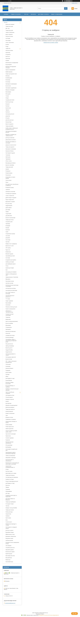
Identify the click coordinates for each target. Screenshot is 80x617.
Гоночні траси (8, 180)
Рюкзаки (7, 227)
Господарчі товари (10, 503)
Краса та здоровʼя (9, 124)
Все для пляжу (9, 203)
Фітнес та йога (9, 161)
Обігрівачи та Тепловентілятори (9, 311)
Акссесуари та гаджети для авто (11, 450)
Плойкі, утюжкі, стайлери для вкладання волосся (12, 129)
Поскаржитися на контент (43, 615)
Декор (7, 376)
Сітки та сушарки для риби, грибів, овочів (11, 431)
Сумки (7, 231)
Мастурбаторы (9, 557)
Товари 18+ (8, 48)
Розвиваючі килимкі (10, 187)
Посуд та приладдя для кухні (12, 481)
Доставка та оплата (43, 14)
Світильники (8, 364)
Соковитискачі (9, 327)
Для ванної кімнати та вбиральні (10, 499)
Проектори (8, 52)
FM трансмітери (9, 445)
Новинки (7, 60)
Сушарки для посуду (10, 335)
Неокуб (7, 401)
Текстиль (7, 505)
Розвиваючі (8, 171)
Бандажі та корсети (10, 399)
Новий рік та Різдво (10, 479)
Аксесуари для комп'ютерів (11, 290)
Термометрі (8, 159)
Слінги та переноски (10, 195)
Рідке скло (8, 249)
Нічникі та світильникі (10, 413)
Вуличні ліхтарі (9, 359)
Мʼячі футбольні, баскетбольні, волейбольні (12, 185)
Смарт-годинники (9, 300)
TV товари (8, 298)
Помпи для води (9, 511)
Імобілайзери (8, 447)
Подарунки (8, 370)
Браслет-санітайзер (10, 165)
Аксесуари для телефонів (11, 271)
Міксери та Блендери (10, 89)
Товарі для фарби (9, 126)
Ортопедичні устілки (10, 395)
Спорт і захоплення (10, 42)
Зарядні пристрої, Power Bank (12, 277)
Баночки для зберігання (11, 331)
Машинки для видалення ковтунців (11, 67)
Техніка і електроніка (10, 32)
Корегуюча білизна (9, 150)
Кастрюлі (7, 103)
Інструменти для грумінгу (11, 259)
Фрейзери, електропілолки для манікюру (12, 389)
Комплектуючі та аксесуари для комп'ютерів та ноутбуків (12, 463)
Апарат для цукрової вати (11, 73)
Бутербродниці (9, 77)
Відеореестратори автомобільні (9, 442)
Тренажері (8, 223)
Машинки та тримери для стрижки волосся (11, 135)
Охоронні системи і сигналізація (10, 315)
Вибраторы (8, 559)
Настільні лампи (9, 471)
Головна (6, 14)
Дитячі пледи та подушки (11, 197)
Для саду (8, 493)
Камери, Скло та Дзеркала (11, 243)
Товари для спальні (10, 509)
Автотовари (8, 40)
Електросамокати (9, 411)
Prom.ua (46, 612)
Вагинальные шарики (10, 551)
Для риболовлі (9, 215)
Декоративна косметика (11, 139)
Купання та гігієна (9, 417)
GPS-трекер (8, 247)
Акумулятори (8, 513)
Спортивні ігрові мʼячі (10, 547)
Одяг (7, 415)
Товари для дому (9, 26)
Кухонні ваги (8, 85)
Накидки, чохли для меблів (11, 507)
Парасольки (8, 435)
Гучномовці (8, 366)
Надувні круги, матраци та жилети (11, 422)
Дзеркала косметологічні (11, 144)
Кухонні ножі (8, 107)
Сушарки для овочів (10, 99)
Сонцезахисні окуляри (10, 233)
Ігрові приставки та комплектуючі (10, 460)
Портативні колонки (10, 281)
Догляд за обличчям (10, 137)
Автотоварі (8, 239)
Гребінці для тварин (10, 261)
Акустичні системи (9, 283)
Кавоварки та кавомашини (11, 83)
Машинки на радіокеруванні (11, 405)
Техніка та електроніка (10, 455)
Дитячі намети (8, 207)
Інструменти (8, 54)
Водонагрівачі (9, 64)
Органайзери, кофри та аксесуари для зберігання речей (11, 340)
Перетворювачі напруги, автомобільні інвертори (11, 453)
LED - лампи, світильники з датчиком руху (11, 362)
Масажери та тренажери (11, 148)
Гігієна (7, 265)
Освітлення (8, 304)
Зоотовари (8, 38)
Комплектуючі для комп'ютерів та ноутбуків (12, 286)
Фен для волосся (9, 343)
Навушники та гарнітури (11, 457)
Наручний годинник (10, 549)
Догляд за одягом (9, 530)
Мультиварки (8, 91)
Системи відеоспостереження (12, 477)
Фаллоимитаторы (9, 561)
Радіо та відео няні (10, 199)
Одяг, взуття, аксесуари (11, 433)
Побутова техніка (9, 36)
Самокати (8, 189)
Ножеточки (8, 333)
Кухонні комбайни (9, 323)
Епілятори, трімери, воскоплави (10, 383)
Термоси (7, 109)
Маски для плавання (10, 24)
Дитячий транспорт (10, 120)
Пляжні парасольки (10, 426)
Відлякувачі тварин (10, 532)
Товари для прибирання (11, 501)
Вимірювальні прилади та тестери (11, 524)
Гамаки (7, 211)
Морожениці (8, 325)
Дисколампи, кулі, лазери (11, 473)
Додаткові (8, 116)
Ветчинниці (8, 79)
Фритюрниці (8, 329)
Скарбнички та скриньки (11, 419)
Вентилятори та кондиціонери (12, 62)
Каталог (5, 22)
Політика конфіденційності (54, 615)
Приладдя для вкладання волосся (11, 132)
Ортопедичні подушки (10, 152)
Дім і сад (7, 28)
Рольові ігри (8, 175)
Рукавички (8, 439)
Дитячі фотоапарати (10, 407)
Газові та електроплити (10, 308)
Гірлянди (7, 374)
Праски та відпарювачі (10, 69)
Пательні (7, 105)
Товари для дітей (9, 30)
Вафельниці (8, 319)
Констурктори (8, 403)
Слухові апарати (9, 397)
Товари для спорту (10, 219)
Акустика (7, 241)
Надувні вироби (9, 205)
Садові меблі (8, 213)
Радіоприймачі (9, 491)
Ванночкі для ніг (9, 347)
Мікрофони (8, 279)
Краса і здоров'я (9, 34)
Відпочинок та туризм (10, 201)
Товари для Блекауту (10, 475)
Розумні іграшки (9, 173)
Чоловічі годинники (10, 437)
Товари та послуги (16, 14)
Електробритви (9, 380)
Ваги (7, 519)
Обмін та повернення (56, 14)
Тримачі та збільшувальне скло (11, 274)
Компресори (8, 251)
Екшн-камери (8, 302)
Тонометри (8, 155)
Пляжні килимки (9, 424)
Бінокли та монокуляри (10, 217)
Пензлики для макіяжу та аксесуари (11, 142)
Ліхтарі (7, 469)
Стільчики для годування (11, 193)
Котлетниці (8, 81)
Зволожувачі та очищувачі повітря (11, 528)
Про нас (26, 14)
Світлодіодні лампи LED (11, 357)
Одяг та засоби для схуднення (10, 393)
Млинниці (7, 75)
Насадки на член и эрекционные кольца (12, 543)
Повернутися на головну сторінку (51, 42)
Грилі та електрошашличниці (12, 321)
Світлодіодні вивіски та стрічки (10, 354)
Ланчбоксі (8, 111)
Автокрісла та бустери (10, 191)
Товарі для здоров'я (10, 146)
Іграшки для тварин (10, 267)
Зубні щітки (8, 157)
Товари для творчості (10, 409)
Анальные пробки (9, 540)
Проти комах (8, 517)
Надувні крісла (9, 351)
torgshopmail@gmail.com (10, 603)
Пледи (7, 46)
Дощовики (8, 237)
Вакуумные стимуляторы (11, 536)
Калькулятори (8, 122)
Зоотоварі (8, 257)
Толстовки (8, 235)
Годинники (8, 489)
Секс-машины (8, 545)
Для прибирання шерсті (10, 263)
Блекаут (7, 44)
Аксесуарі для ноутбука (11, 288)
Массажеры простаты (10, 555)
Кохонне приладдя (9, 337)
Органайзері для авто (10, 255)
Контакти (33, 14)
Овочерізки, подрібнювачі (11, 87)
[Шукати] (65, 8)
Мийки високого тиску (10, 534)
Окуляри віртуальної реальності (10, 296)
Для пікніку (8, 209)
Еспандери (8, 225)
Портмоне (8, 229)
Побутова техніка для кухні (11, 306)
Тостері (7, 95)
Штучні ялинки (8, 372)
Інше (6, 269)
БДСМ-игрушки (9, 553)
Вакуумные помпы (9, 538)
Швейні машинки (9, 71)
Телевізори (8, 317)
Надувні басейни (9, 349)
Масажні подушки (9, 253)
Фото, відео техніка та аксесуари (10, 293)
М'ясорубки (8, 93)
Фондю (7, 97)
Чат (74, 613)
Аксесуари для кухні (10, 113)
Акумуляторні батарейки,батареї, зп (10, 467)
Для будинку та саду (10, 378)
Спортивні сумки (9, 221)
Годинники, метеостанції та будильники (11, 496)
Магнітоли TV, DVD (10, 245)
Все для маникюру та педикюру (10, 386)
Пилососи (8, 56)
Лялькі (7, 182)
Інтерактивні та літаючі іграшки (10, 178)
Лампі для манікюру (10, 345)
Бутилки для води (9, 101)
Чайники (7, 487)
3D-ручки (7, 118)
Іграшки (7, 169)
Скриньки (7, 515)
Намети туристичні (9, 428)
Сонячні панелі (9, 521)
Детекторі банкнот (9, 368)
